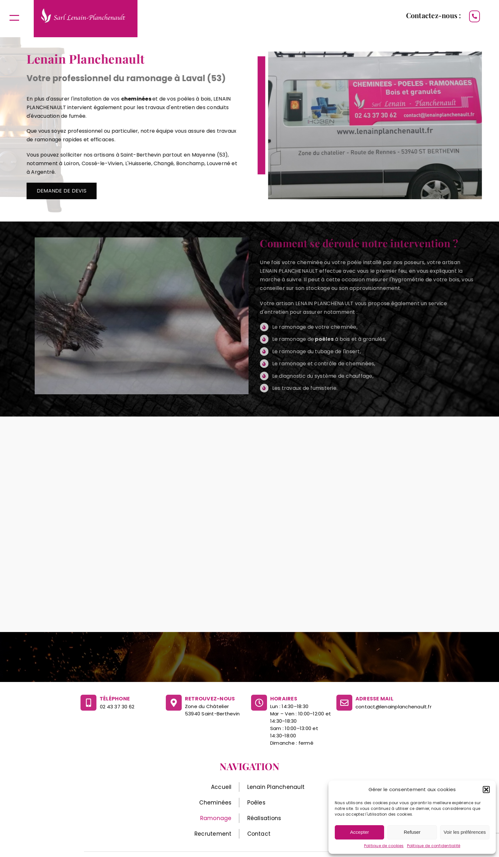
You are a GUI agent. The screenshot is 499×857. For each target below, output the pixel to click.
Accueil (221, 787)
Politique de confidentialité (433, 845)
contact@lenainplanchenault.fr (393, 706)
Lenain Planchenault (276, 787)
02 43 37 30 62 (117, 706)
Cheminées (215, 802)
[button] (486, 789)
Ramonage (216, 818)
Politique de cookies (384, 845)
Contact (259, 834)
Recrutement (213, 834)
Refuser (412, 832)
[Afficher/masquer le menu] (14, 18)
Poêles (256, 802)
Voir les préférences (465, 832)
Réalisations (264, 818)
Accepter (359, 832)
